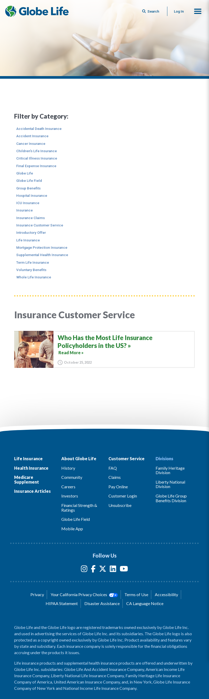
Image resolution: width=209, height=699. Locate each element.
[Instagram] (84, 569)
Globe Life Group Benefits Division (171, 498)
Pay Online (118, 486)
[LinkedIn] (113, 569)
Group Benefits (28, 188)
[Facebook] (93, 569)
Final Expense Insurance (36, 166)
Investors (69, 495)
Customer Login (122, 495)
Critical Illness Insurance (36, 158)
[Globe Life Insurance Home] (37, 11)
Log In (179, 11)
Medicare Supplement (26, 479)
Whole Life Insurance (33, 277)
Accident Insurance (32, 136)
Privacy (37, 594)
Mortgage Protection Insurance (41, 247)
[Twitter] (102, 569)
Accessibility (166, 594)
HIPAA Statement (62, 603)
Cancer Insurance (30, 143)
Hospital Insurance (31, 195)
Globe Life (24, 173)
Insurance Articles (32, 491)
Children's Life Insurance (36, 151)
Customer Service (126, 458)
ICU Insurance (27, 203)
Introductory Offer (31, 232)
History (68, 467)
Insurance (24, 210)
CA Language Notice (144, 603)
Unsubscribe (119, 505)
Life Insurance (28, 240)
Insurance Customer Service (39, 225)
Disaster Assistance (102, 603)
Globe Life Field (29, 180)
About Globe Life (78, 458)
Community (71, 477)
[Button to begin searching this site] (151, 11)
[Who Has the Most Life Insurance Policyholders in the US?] (104, 349)
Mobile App (72, 528)
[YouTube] (124, 569)
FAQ (112, 467)
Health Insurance (31, 467)
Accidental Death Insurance (39, 128)
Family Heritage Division (170, 470)
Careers (68, 486)
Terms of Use (136, 594)
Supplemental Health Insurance (42, 255)
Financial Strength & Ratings (79, 507)
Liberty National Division (170, 484)
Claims (114, 477)
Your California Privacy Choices (84, 594)
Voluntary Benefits (31, 270)
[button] (198, 11)
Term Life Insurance (32, 262)
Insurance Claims (30, 218)
